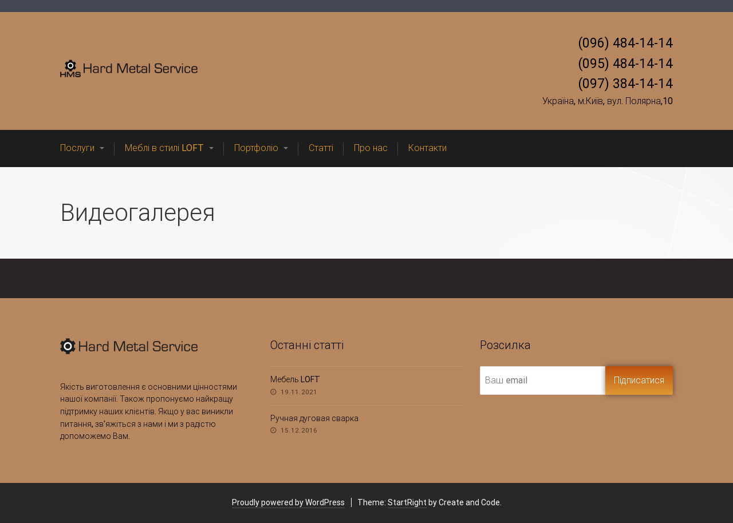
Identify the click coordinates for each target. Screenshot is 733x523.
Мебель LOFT (295, 379)
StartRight (407, 502)
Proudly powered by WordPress (288, 502)
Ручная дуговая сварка (314, 418)
